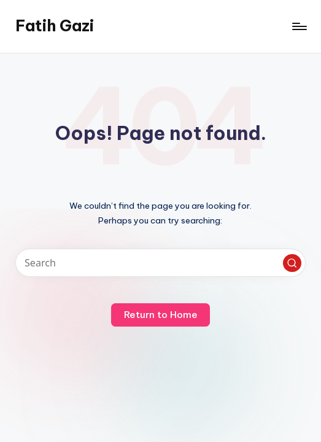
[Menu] (298, 26)
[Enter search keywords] (160, 263)
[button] (292, 263)
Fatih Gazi (54, 26)
